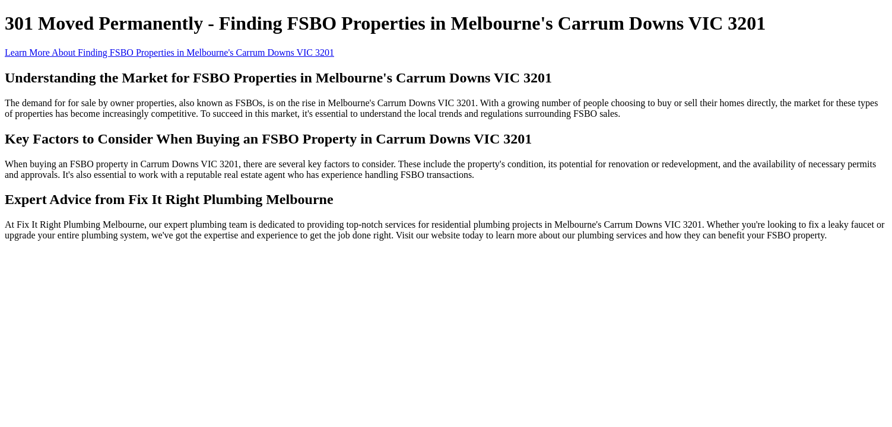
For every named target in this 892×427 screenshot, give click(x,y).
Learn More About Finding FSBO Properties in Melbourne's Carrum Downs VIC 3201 (169, 52)
